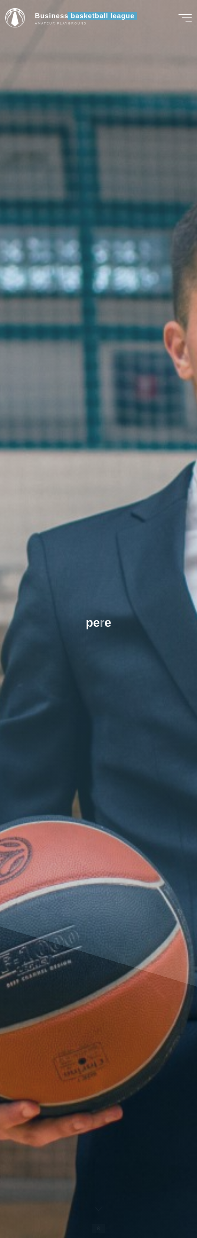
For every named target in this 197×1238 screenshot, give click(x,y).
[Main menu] (185, 18)
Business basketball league (85, 16)
